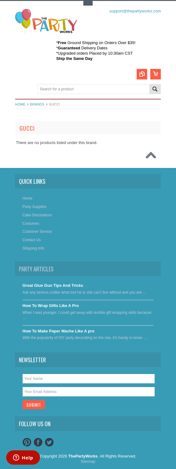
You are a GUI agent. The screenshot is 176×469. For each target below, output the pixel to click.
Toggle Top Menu (88, 3)
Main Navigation (20, 89)
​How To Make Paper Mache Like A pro (59, 331)
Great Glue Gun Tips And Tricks (53, 285)
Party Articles (36, 269)
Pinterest (27, 442)
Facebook (38, 442)
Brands (37, 104)
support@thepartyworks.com (135, 11)
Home (20, 104)
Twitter (49, 442)
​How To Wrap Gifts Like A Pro (51, 305)
